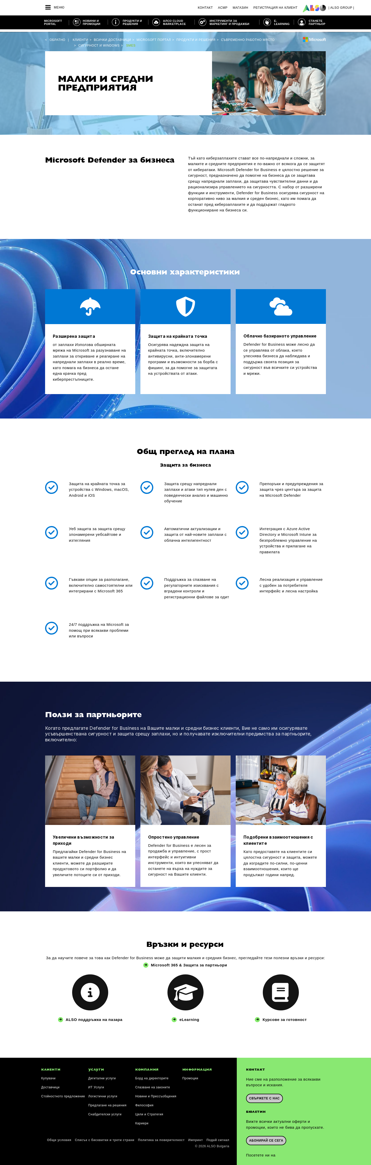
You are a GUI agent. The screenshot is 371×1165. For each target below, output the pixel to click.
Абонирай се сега (266, 1137)
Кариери (141, 1121)
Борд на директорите (151, 1076)
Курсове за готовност (285, 1017)
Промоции (190, 1076)
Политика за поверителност (161, 1137)
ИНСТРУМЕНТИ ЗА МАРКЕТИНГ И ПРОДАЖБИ (229, 22)
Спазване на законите (152, 1085)
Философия (144, 1103)
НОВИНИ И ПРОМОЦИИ (91, 22)
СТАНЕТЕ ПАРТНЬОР (317, 22)
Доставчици (50, 1085)
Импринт (195, 1137)
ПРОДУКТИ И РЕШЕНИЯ (132, 22)
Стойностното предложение (63, 1094)
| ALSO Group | (341, 8)
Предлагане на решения (107, 1103)
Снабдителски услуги (105, 1112)
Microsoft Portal (53, 22)
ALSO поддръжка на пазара (94, 1017)
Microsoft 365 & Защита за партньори (189, 962)
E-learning (282, 22)
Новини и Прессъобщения (155, 1094)
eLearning (189, 1017)
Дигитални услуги (102, 1076)
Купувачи (48, 1076)
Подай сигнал (217, 1137)
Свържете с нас (264, 1095)
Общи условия (59, 1137)
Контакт (205, 8)
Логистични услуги (102, 1094)
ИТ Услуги (96, 1085)
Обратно (57, 37)
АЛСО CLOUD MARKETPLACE (174, 22)
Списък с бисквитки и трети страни (104, 1137)
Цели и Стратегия (149, 1112)
